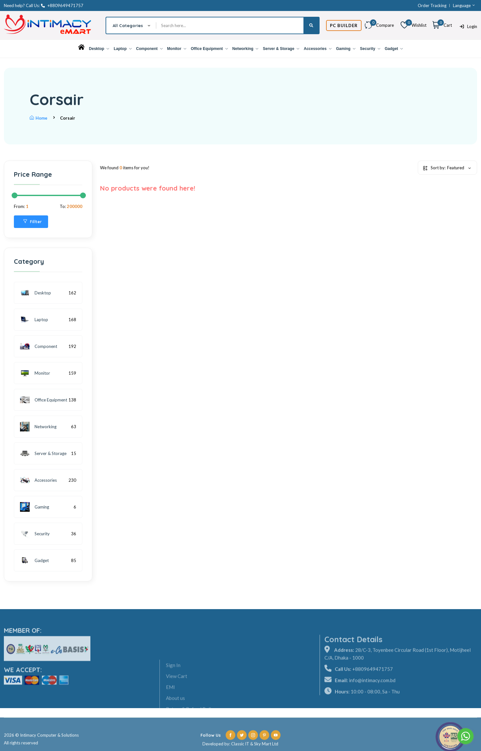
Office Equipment (209, 48)
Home (38, 118)
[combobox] (131, 25)
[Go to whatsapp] (465, 736)
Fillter (32, 221)
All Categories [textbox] (128, 25)
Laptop (122, 48)
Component (149, 48)
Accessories (318, 48)
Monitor (176, 48)
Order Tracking (432, 6)
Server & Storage (281, 48)
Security (370, 48)
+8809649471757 (62, 5)
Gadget (394, 48)
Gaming (345, 48)
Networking (245, 48)
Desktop (99, 48)
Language (464, 5)
